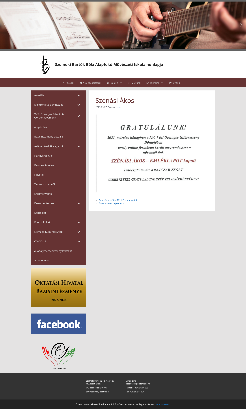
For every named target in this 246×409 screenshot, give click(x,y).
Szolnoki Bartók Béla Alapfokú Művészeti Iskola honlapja (109, 64)
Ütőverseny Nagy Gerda (111, 203)
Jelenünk (156, 82)
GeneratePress (163, 404)
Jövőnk (178, 82)
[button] (4, 25)
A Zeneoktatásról (90, 82)
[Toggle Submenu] (78, 95)
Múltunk (134, 82)
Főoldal (68, 82)
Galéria (116, 82)
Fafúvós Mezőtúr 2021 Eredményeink (118, 200)
